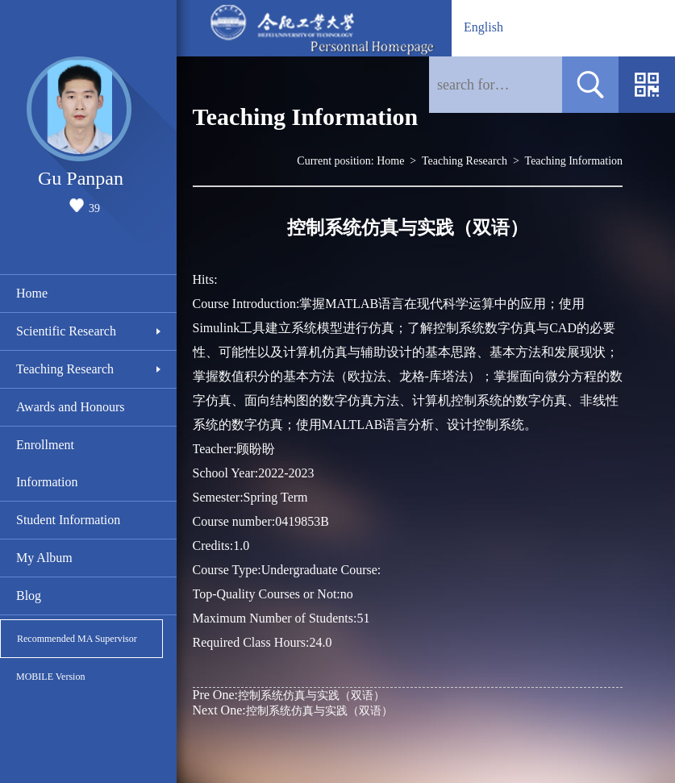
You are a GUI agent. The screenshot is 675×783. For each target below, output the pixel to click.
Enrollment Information (46, 463)
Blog (28, 595)
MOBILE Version (50, 676)
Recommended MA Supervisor (77, 638)
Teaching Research (65, 369)
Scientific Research (66, 331)
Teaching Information (574, 161)
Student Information (68, 520)
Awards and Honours (70, 407)
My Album (44, 557)
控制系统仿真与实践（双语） (289, 695)
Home (32, 293)
